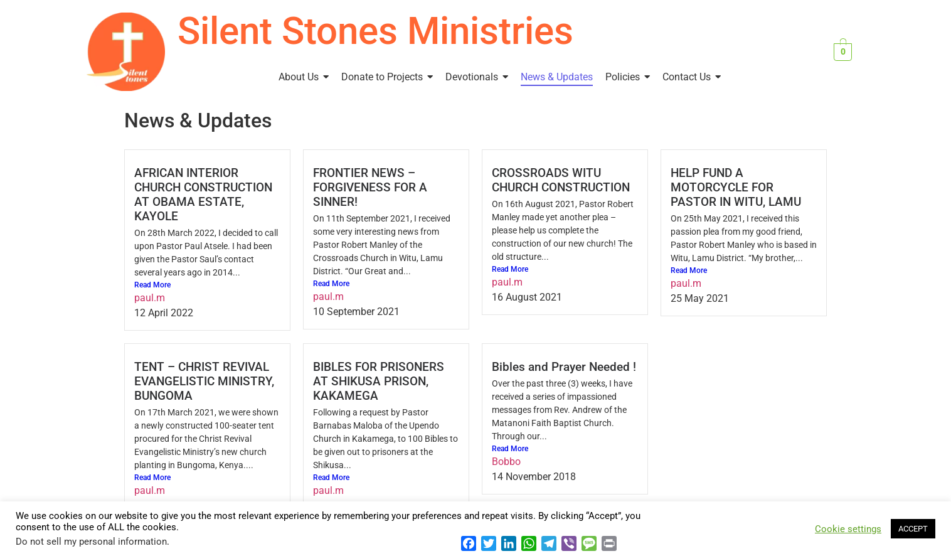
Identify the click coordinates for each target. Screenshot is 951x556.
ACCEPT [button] (913, 528)
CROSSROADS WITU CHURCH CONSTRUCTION (561, 180)
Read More (152, 285)
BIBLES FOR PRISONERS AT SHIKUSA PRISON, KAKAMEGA (378, 381)
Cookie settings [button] (848, 529)
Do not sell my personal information (91, 541)
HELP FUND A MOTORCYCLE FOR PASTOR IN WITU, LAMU (736, 187)
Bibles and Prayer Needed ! (564, 367)
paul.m (149, 298)
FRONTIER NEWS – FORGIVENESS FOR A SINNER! (370, 187)
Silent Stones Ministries (375, 31)
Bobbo (506, 462)
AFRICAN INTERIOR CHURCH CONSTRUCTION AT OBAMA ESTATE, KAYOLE (203, 194)
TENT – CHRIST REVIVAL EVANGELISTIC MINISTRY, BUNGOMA (204, 381)
